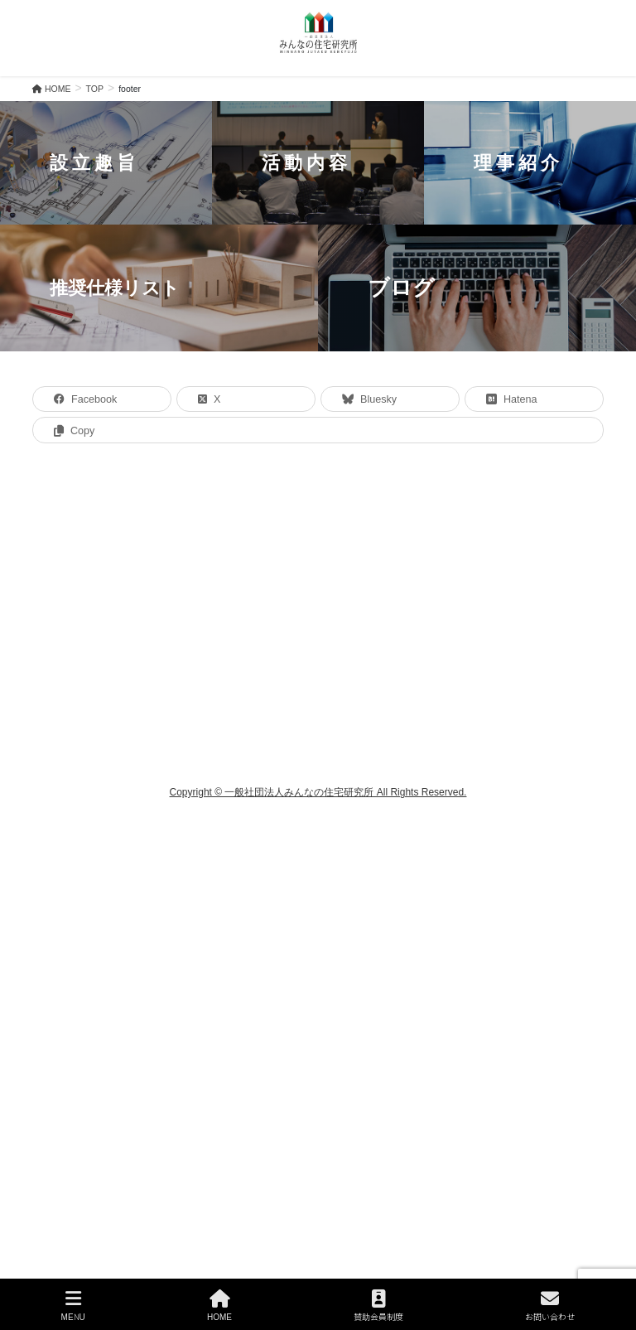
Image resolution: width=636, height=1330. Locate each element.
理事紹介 (518, 162)
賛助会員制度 (378, 1305)
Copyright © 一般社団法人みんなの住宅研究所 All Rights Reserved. (318, 792)
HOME (219, 1305)
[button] (106, 163)
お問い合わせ (550, 1305)
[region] (318, 226)
